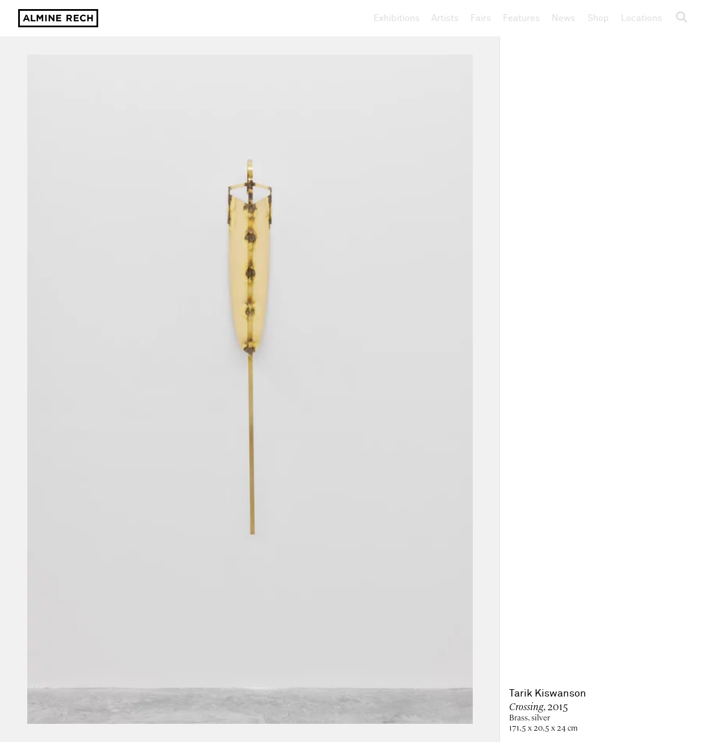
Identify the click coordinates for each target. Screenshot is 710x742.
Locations (641, 18)
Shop (598, 18)
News (563, 18)
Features (521, 18)
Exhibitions (396, 18)
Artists (445, 18)
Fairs (480, 18)
